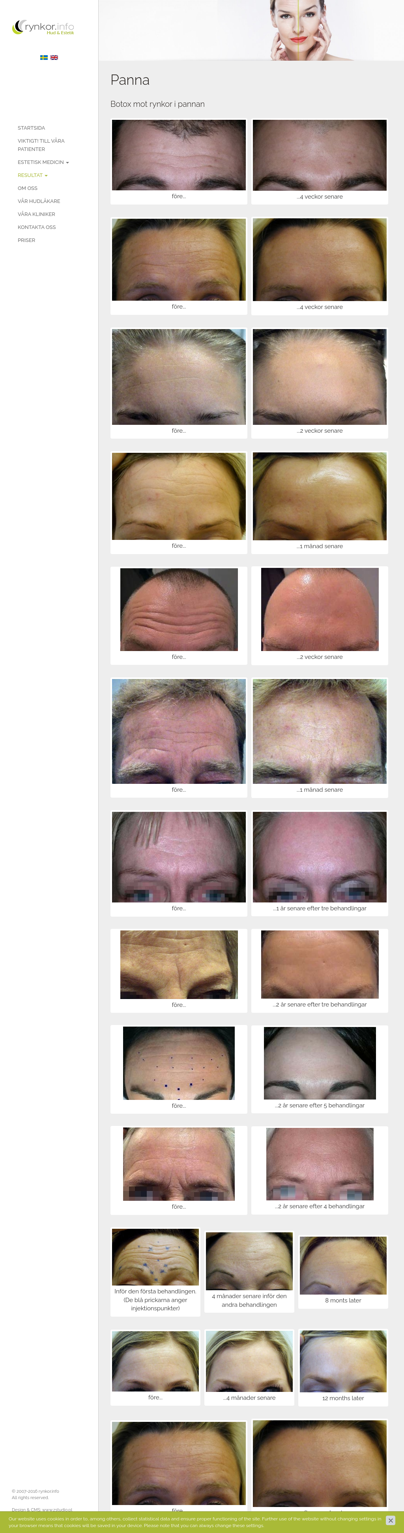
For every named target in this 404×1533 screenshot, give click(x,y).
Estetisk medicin (43, 162)
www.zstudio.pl (57, 1510)
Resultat (33, 175)
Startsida (31, 128)
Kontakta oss (37, 227)
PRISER (26, 240)
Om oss (27, 188)
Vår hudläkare (39, 201)
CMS (35, 1510)
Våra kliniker (36, 214)
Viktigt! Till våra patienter (41, 145)
